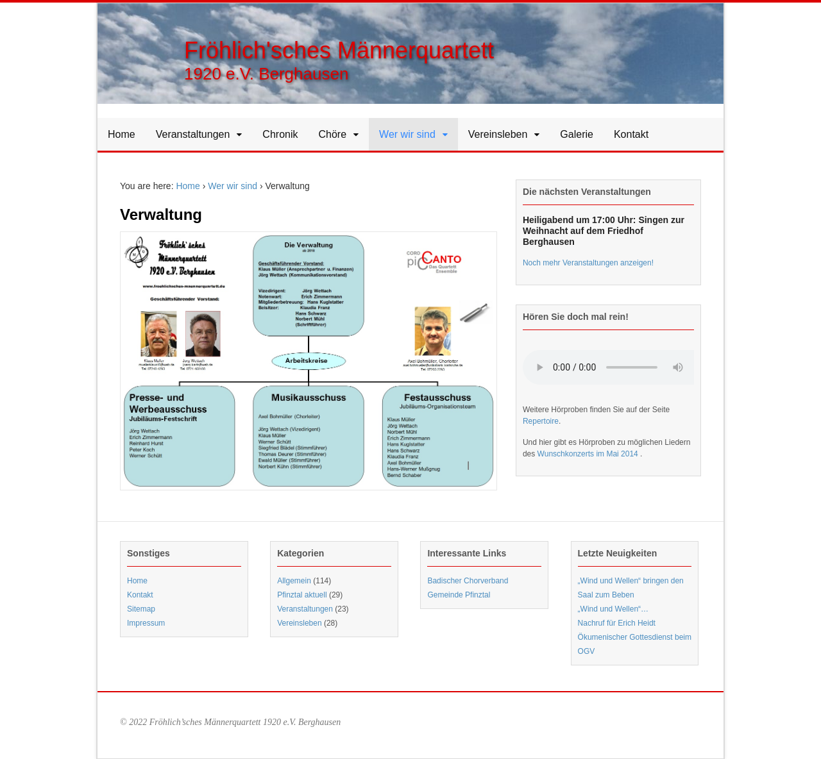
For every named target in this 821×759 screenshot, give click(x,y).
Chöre (333, 134)
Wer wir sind (407, 134)
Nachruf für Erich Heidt (617, 623)
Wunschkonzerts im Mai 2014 (589, 453)
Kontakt (631, 134)
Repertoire (541, 421)
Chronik (280, 134)
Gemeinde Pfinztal (458, 594)
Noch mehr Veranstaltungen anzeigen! (588, 262)
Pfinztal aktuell (301, 594)
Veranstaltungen (193, 134)
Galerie (576, 134)
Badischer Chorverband (467, 580)
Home (121, 134)
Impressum (146, 623)
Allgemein (294, 580)
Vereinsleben (498, 134)
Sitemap (141, 609)
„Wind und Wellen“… (613, 609)
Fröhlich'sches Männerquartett (339, 50)
